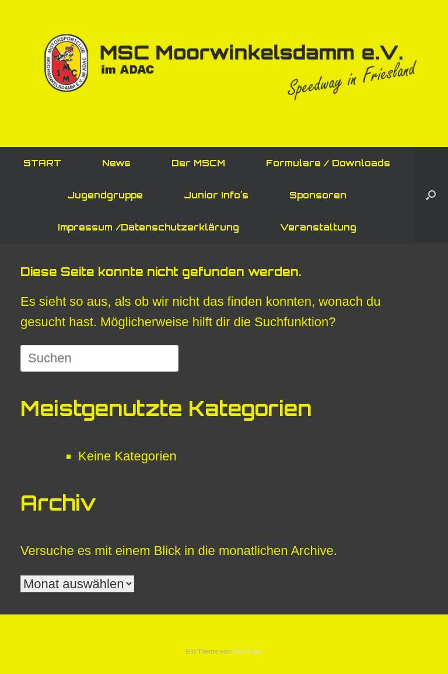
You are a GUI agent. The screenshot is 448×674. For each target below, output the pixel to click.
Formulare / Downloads (328, 163)
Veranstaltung (318, 227)
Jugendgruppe (105, 195)
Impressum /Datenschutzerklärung (148, 227)
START (42, 163)
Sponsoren (317, 195)
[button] (431, 195)
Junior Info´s (216, 195)
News (116, 163)
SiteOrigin (247, 651)
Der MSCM (198, 163)
